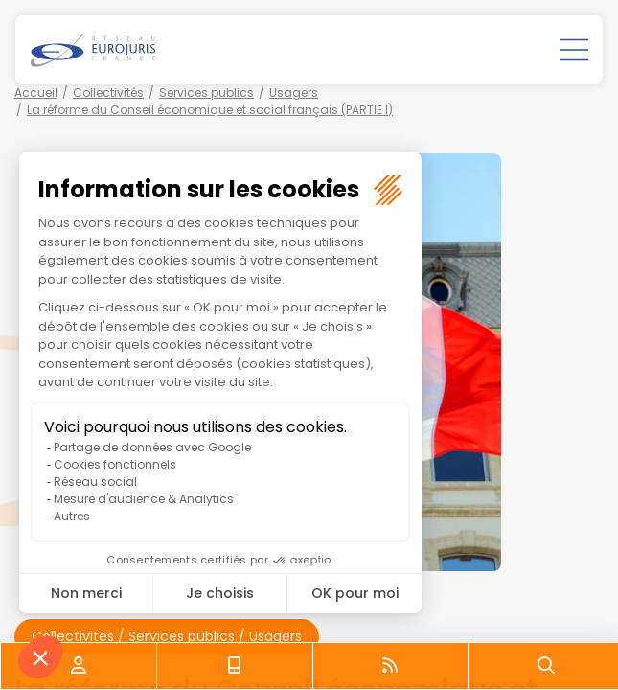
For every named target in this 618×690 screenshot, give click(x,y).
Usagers (293, 92)
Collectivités (108, 92)
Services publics (206, 92)
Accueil (35, 92)
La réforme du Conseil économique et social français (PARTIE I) (210, 110)
